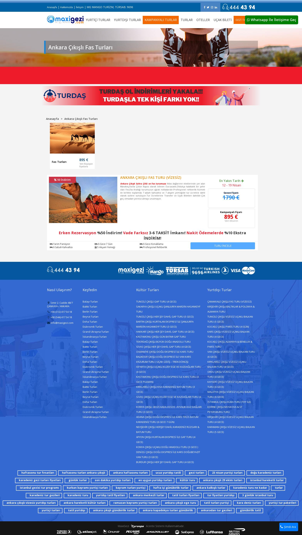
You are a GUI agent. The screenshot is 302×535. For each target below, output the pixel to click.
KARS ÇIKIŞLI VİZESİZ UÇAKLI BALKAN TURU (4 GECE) (228, 334)
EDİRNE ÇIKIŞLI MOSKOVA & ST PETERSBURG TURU (224, 409)
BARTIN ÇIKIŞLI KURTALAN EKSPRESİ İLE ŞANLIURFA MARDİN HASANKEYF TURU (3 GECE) (165, 324)
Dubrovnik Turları (93, 326)
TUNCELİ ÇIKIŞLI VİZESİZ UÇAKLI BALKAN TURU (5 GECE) (230, 319)
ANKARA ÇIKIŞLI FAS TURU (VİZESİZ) (150, 177)
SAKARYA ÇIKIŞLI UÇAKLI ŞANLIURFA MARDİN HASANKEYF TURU (168, 309)
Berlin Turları (90, 311)
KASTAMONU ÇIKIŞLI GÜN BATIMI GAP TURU (161, 336)
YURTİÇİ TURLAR (98, 20)
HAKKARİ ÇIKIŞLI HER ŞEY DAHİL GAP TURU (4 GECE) (165, 331)
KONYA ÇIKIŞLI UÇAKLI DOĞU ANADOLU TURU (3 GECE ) (167, 447)
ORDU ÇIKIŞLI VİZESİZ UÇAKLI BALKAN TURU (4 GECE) (228, 374)
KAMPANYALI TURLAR (161, 20)
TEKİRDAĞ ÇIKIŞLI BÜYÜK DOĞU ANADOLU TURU (163, 341)
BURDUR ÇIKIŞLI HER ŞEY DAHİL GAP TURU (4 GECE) (165, 462)
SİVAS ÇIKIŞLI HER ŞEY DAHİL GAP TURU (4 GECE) (163, 346)
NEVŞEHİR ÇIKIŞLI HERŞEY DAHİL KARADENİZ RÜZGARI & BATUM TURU (167, 429)
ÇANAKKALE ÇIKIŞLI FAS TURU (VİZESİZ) (229, 301)
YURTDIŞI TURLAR (127, 20)
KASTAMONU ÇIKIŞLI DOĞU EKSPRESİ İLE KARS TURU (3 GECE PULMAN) (167, 379)
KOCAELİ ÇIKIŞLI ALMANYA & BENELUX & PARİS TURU (229, 344)
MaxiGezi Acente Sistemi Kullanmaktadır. (151, 526)
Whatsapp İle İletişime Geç (271, 19)
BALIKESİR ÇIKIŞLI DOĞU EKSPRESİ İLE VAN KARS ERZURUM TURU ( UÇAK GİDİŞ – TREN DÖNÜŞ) (163, 359)
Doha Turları (90, 321)
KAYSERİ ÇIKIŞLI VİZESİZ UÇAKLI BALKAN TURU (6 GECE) (230, 384)
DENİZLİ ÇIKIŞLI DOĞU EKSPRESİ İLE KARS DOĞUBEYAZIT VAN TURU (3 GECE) (168, 454)
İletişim (80, 7)
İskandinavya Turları (95, 336)
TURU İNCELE (223, 246)
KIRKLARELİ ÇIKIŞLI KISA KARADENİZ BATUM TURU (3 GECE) (165, 389)
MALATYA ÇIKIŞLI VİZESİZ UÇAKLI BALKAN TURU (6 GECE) (230, 394)
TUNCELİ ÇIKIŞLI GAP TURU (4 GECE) (156, 301)
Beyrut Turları (90, 316)
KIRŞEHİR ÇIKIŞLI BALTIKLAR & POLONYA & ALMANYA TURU (231, 309)
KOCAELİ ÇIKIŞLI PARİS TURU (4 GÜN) (228, 326)
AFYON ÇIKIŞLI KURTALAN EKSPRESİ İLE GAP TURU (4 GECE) (165, 439)
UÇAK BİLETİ (223, 20)
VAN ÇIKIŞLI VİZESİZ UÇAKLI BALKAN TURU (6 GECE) (231, 354)
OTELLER (203, 20)
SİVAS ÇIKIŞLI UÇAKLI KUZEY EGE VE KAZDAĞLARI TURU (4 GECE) (168, 399)
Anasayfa (52, 7)
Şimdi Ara (288, 527)
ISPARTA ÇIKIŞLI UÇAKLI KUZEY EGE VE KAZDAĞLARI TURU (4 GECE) (168, 369)
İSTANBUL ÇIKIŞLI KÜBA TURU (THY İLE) (229, 402)
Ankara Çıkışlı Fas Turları (81, 119)
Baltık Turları (90, 306)
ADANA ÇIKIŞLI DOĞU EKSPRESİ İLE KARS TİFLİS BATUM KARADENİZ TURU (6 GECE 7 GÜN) (167, 419)
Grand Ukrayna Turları (96, 331)
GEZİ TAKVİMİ (244, 20)
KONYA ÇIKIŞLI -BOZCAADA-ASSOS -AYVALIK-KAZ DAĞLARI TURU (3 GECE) (169, 409)
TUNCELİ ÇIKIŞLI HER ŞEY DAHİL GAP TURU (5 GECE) (165, 316)
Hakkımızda (66, 7)
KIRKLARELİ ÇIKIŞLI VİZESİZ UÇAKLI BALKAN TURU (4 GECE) (226, 364)
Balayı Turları (90, 301)
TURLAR (187, 20)
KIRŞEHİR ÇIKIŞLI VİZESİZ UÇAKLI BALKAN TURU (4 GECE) (230, 419)
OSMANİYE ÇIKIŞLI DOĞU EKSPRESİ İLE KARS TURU (164, 351)
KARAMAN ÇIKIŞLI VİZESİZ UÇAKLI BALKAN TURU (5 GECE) (231, 429)
